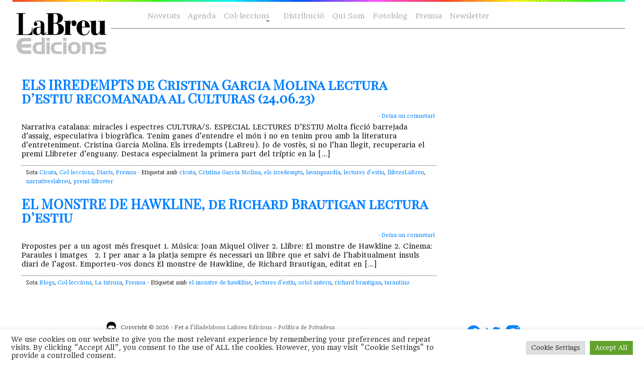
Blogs (47, 283)
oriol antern (314, 283)
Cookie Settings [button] (555, 347)
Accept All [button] (611, 347)
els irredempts (283, 172)
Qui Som (348, 16)
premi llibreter (93, 181)
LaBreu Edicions (249, 327)
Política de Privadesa (306, 327)
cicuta (187, 172)
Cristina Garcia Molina (230, 172)
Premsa (428, 16)
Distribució (304, 16)
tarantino (397, 283)
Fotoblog (390, 16)
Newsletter (469, 16)
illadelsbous (209, 327)
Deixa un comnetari (408, 116)
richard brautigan (358, 283)
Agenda (202, 16)
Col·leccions (246, 16)
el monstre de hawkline (220, 283)
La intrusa (108, 283)
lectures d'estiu (363, 172)
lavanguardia (323, 172)
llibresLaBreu (405, 172)
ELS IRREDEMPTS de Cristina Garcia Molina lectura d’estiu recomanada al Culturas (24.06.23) (204, 91)
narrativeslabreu (48, 181)
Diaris (105, 172)
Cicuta (47, 172)
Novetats (164, 16)
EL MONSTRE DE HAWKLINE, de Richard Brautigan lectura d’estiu (224, 210)
